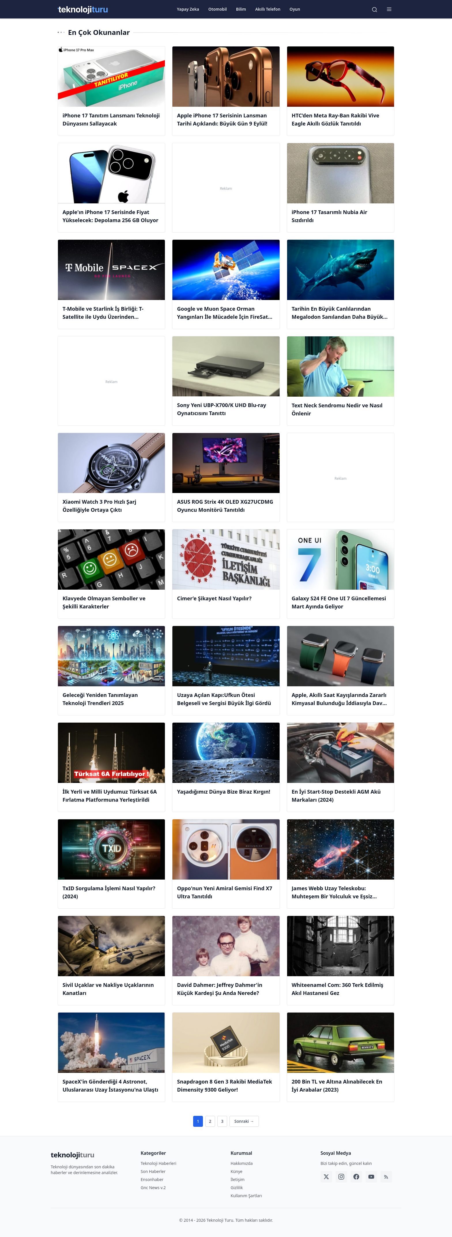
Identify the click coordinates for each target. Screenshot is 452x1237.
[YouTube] (371, 1176)
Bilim (241, 9)
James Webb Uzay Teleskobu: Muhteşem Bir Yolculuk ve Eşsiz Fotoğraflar (332, 896)
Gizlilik (237, 1187)
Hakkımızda (242, 1163)
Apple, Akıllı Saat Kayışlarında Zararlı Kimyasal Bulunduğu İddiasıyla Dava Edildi (339, 703)
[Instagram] (341, 1176)
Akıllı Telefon (267, 9)
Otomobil (217, 9)
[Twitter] (326, 1176)
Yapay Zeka (188, 9)
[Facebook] (356, 1176)
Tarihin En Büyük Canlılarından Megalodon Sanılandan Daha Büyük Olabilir (337, 316)
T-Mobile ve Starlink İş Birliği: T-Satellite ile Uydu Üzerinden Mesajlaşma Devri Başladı (103, 316)
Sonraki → (244, 1121)
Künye (236, 1171)
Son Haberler (153, 1171)
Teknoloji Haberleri (158, 1163)
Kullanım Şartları (246, 1195)
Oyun (295, 9)
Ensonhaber (152, 1179)
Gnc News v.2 (153, 1187)
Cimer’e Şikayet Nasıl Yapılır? (214, 598)
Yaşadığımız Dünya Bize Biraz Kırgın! (223, 791)
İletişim (237, 1179)
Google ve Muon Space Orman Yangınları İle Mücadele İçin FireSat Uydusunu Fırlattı (222, 316)
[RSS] (386, 1176)
